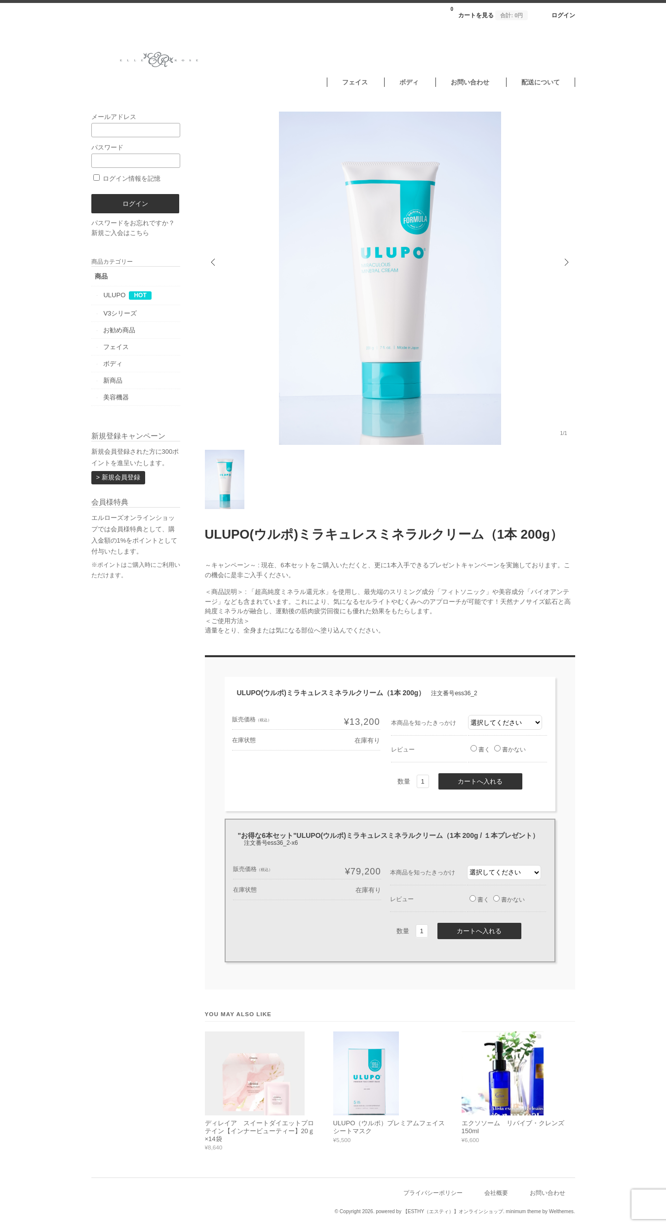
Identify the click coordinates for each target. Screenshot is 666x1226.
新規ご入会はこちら (120, 233)
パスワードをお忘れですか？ (133, 223)
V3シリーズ (120, 313)
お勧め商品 (119, 330)
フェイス (355, 82)
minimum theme (523, 1211)
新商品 (112, 380)
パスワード (135, 156)
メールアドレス (135, 125)
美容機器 (116, 397)
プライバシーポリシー (433, 1192)
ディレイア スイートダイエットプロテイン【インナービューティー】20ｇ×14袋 (259, 1130)
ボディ (409, 82)
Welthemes (561, 1211)
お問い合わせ (470, 82)
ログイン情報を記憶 (127, 178)
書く (480, 749)
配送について (540, 82)
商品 (101, 276)
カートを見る (489, 12)
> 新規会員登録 (118, 477)
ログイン (563, 15)
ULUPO (114, 295)
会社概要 (496, 1192)
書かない (510, 749)
